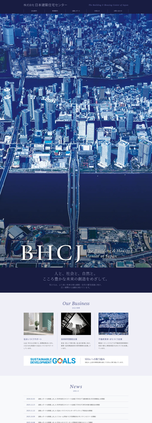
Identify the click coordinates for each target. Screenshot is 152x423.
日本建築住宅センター (51, 4)
